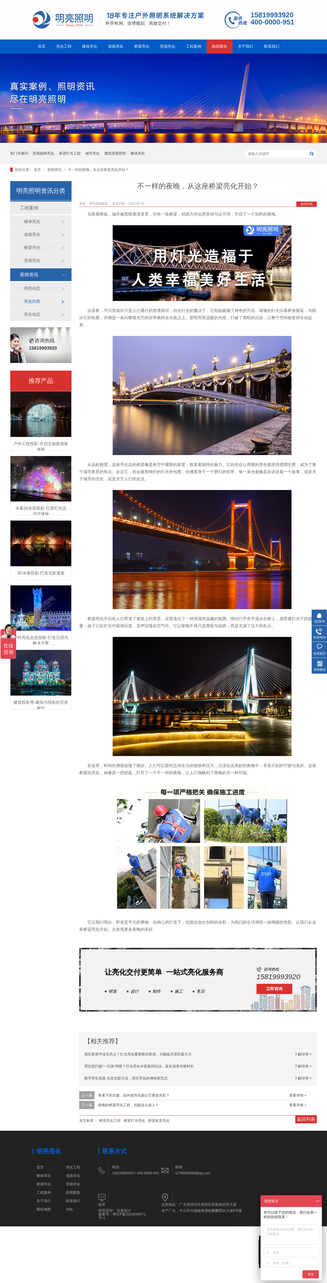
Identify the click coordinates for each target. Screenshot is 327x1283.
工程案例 (194, 46)
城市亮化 (92, 153)
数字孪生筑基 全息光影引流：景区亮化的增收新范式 (126, 1078)
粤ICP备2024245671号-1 (122, 1216)
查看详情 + (298, 1095)
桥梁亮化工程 (110, 1120)
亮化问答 (32, 301)
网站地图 (44, 1209)
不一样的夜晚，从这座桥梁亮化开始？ (98, 170)
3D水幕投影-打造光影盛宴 (41, 573)
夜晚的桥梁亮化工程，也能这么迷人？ (128, 1105)
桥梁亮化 (142, 46)
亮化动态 (32, 314)
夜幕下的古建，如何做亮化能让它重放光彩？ (134, 1095)
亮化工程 (64, 46)
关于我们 (246, 46)
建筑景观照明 (115, 153)
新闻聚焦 (220, 46)
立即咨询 (274, 989)
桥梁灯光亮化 (134, 1120)
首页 (41, 46)
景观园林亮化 (43, 153)
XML (69, 1209)
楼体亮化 (90, 46)
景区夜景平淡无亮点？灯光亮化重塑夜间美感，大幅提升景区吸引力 (138, 1054)
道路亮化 (116, 46)
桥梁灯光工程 (69, 153)
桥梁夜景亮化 (159, 1120)
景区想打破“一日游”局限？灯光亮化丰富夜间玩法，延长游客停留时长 (139, 1066)
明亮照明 (105, 1211)
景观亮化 (168, 46)
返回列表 (306, 204)
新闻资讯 (55, 170)
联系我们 (272, 46)
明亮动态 (32, 288)
